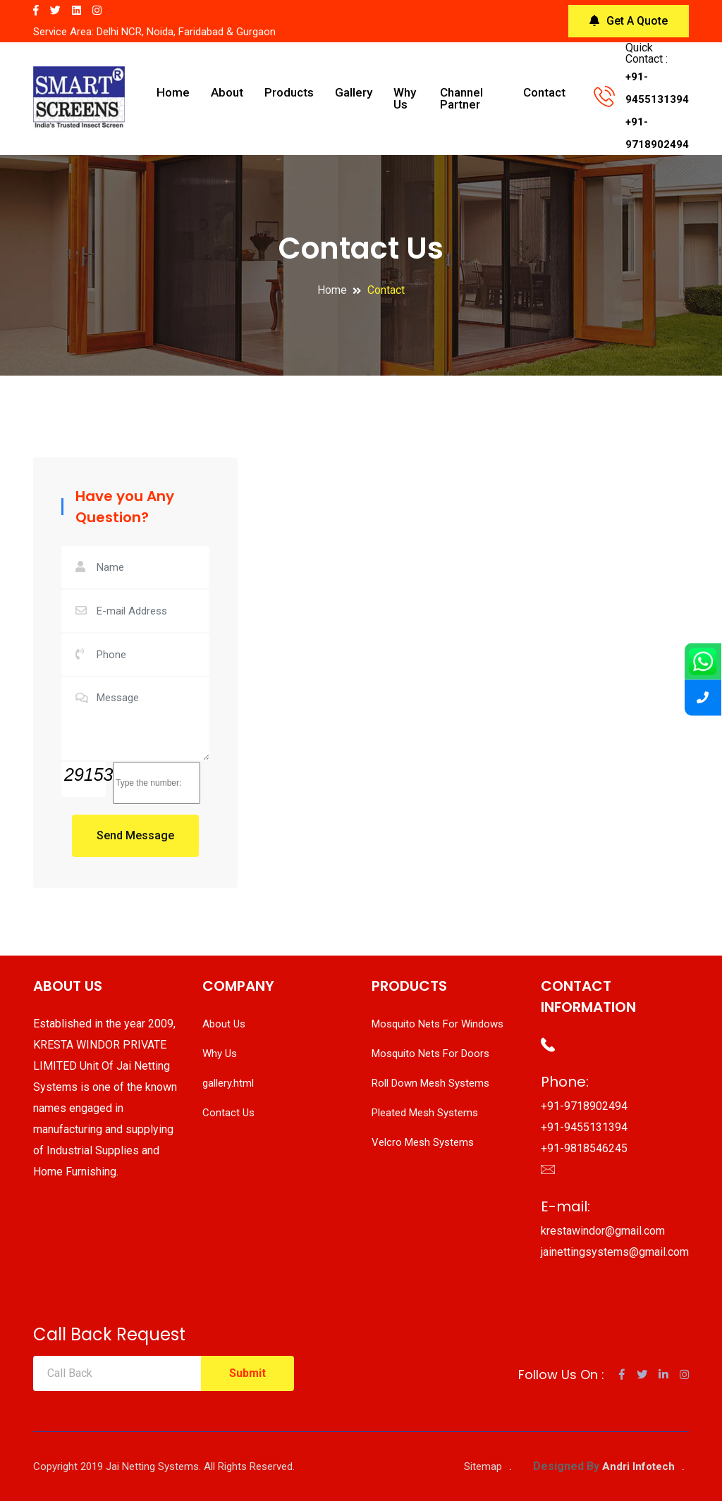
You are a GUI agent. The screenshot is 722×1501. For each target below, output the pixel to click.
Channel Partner (461, 98)
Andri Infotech (638, 1466)
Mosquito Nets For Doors (430, 1053)
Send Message (135, 835)
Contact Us (228, 1112)
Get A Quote (628, 20)
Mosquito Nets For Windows (437, 1024)
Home (173, 92)
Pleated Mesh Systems (425, 1112)
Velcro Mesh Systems (423, 1142)
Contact (544, 92)
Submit (247, 1373)
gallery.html (228, 1083)
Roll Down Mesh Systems (430, 1083)
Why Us (404, 98)
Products (289, 92)
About (227, 92)
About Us (223, 1024)
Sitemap (483, 1466)
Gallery (353, 92)
